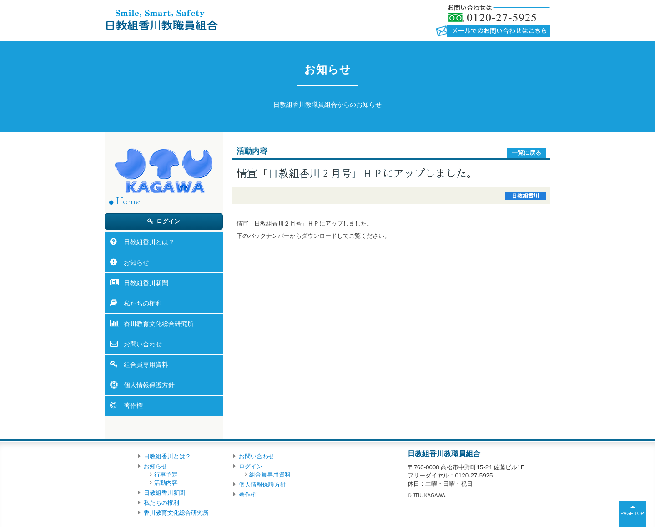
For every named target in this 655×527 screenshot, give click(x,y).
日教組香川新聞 (146, 282)
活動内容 (166, 482)
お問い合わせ (143, 344)
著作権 (133, 405)
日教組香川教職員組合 (161, 20)
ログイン (168, 221)
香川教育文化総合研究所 (159, 323)
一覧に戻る (526, 152)
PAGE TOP (632, 513)
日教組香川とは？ (149, 242)
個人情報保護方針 (149, 385)
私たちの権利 (143, 303)
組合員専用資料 (146, 364)
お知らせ (136, 262)
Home (128, 201)
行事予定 (166, 474)
